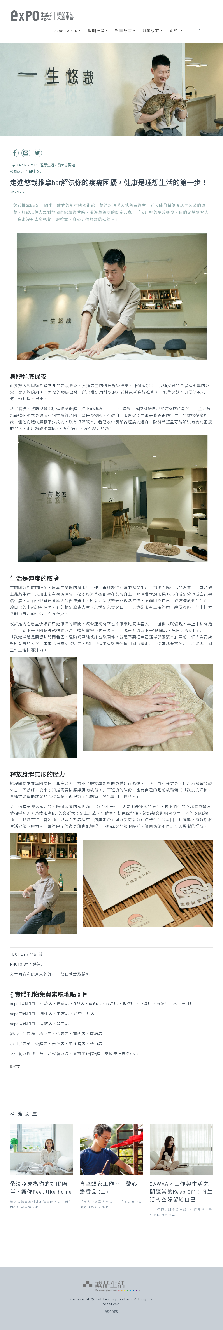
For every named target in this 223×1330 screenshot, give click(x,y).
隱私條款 (112, 1312)
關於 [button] (174, 31)
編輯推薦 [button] (96, 31)
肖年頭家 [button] (150, 31)
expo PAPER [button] (66, 31)
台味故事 (36, 171)
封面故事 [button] (123, 31)
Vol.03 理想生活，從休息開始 (53, 165)
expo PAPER (18, 165)
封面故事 (17, 171)
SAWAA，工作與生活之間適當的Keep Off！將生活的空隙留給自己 (181, 1191)
